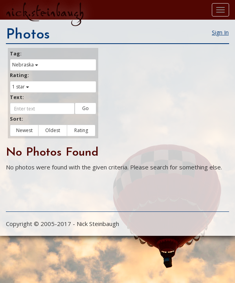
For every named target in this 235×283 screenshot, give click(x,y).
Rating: (19, 75)
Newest (24, 130)
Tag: (16, 53)
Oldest (52, 130)
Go (85, 108)
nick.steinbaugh (45, 12)
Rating (81, 130)
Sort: (16, 118)
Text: (17, 97)
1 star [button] (20, 86)
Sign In (220, 32)
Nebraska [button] (25, 64)
